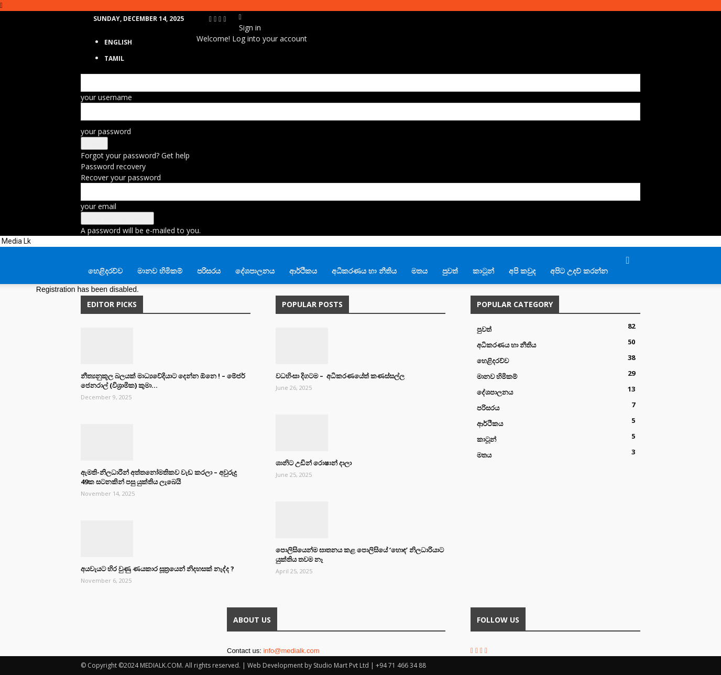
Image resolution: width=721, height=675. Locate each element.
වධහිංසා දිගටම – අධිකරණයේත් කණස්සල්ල (340, 375)
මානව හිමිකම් (159, 271)
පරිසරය (209, 271)
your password (106, 131)
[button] (627, 261)
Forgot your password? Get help (135, 155)
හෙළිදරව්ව (105, 271)
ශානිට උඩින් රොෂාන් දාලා (314, 462)
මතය (419, 271)
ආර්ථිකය (303, 271)
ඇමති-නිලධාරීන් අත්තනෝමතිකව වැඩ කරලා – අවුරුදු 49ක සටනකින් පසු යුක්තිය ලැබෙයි (159, 476)
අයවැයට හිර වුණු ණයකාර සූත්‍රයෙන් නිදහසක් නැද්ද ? (157, 568)
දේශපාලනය (255, 271)
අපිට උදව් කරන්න (579, 271)
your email (98, 206)
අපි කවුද (522, 271)
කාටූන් (483, 271)
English (118, 42)
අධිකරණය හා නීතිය (364, 271)
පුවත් (450, 271)
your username (106, 97)
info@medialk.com (291, 651)
